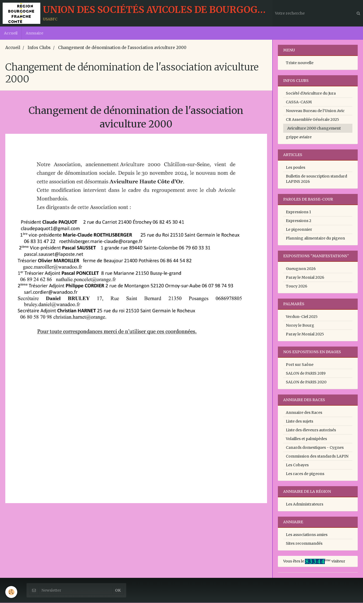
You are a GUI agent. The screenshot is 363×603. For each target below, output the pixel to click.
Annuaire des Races (304, 412)
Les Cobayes (297, 465)
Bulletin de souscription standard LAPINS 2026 (316, 179)
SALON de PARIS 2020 (306, 382)
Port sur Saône (299, 364)
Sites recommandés (304, 543)
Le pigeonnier (299, 229)
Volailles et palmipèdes (306, 439)
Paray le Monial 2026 (305, 277)
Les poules (295, 167)
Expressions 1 (298, 212)
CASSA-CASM (299, 102)
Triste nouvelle (299, 63)
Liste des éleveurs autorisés (311, 430)
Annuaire (34, 33)
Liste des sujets (299, 421)
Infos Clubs (39, 47)
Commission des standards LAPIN (317, 456)
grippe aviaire (299, 137)
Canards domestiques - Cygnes (315, 447)
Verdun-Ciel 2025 (302, 316)
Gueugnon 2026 (301, 269)
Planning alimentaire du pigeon (315, 238)
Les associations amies (306, 535)
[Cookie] (11, 592)
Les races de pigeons (305, 474)
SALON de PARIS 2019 (306, 373)
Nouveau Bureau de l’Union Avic (315, 111)
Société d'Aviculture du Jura (311, 93)
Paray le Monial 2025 (305, 334)
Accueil (11, 33)
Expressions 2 (298, 221)
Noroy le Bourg (300, 325)
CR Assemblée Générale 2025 (312, 119)
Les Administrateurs (304, 504)
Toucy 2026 (296, 286)
